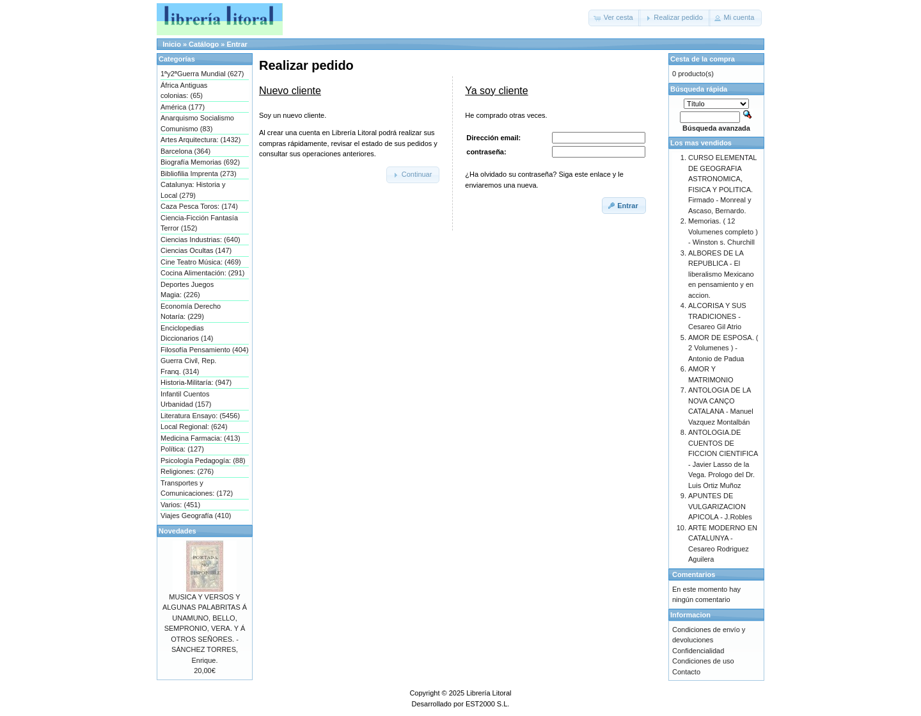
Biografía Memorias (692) (200, 162)
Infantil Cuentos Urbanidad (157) (186, 399)
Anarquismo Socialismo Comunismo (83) (197, 123)
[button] (614, 18)
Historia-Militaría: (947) (196, 382)
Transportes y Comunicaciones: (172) (197, 488)
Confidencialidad (698, 651)
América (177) (183, 107)
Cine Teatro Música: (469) (201, 262)
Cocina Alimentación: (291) (202, 273)
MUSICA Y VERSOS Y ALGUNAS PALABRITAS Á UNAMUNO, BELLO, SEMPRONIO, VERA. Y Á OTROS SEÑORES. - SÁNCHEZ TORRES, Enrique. (204, 628)
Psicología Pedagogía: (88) (203, 460)
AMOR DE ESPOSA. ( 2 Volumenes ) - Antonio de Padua (723, 348)
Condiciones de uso (703, 661)
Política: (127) (182, 449)
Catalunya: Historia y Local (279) (193, 190)
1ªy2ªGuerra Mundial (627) (202, 73)
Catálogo (204, 44)
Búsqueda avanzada (716, 128)
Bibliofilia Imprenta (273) (199, 173)
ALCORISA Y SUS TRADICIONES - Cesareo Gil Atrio (717, 316)
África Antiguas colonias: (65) (184, 90)
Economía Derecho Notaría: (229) (191, 311)
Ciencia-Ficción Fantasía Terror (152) (199, 223)
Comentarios (693, 574)
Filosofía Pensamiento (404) (205, 350)
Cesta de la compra (702, 59)
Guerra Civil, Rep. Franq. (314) (188, 366)
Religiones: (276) (187, 471)
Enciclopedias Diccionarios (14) (187, 333)
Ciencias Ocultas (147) (196, 250)
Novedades (177, 531)
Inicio (171, 44)
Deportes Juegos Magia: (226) (187, 290)
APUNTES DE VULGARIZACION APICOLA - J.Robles (720, 506)
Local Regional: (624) (194, 426)
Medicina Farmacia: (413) (200, 438)
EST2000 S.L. (488, 704)
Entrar (236, 44)
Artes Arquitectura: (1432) (200, 139)
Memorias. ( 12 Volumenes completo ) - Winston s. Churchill (723, 231)
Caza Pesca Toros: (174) (199, 206)
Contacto (686, 672)
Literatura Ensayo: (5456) (200, 415)
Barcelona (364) (185, 151)
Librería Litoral (488, 693)
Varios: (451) (180, 505)
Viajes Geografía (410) (196, 515)
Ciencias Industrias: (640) (200, 239)
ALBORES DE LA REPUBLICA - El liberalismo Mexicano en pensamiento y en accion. (721, 274)
